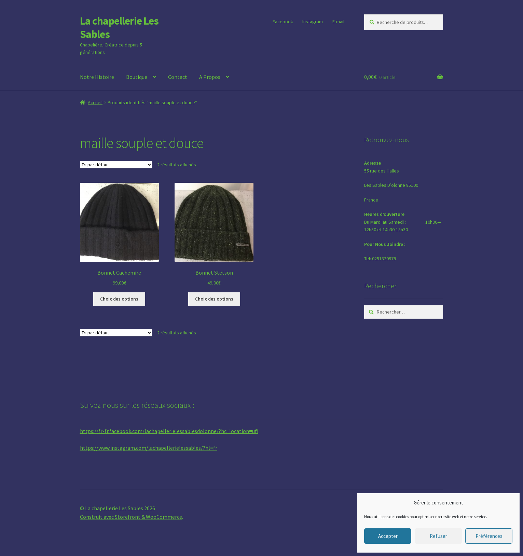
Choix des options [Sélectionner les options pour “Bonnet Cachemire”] (119, 299)
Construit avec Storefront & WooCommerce (131, 516)
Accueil (95, 102)
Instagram (312, 21)
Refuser (438, 536)
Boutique (136, 76)
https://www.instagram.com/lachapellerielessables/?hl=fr (148, 447)
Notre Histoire (97, 76)
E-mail (338, 21)
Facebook (283, 21)
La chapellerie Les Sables (119, 27)
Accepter (388, 536)
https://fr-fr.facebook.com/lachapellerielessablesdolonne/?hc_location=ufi (169, 431)
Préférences (489, 536)
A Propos (209, 76)
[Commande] (116, 164)
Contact (177, 76)
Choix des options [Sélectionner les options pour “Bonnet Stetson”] (214, 299)
